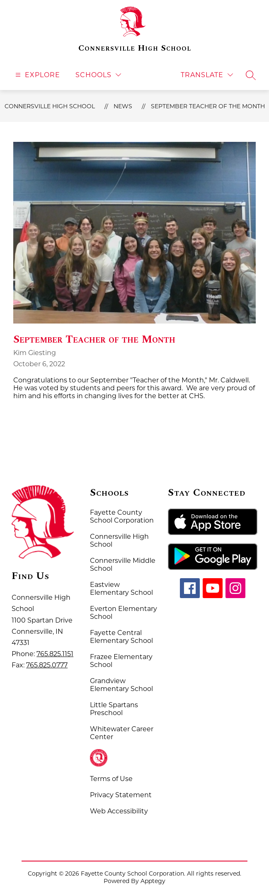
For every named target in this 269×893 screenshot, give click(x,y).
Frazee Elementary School (121, 661)
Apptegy (153, 881)
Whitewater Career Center (121, 733)
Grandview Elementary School (121, 685)
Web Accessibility (119, 811)
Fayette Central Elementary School (121, 637)
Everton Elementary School (123, 612)
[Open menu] (36, 75)
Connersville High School (50, 106)
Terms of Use (111, 779)
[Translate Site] (207, 75)
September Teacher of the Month (208, 106)
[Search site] (251, 75)
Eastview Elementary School (121, 588)
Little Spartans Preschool (114, 709)
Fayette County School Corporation (122, 516)
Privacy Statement (121, 795)
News (123, 106)
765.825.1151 (54, 654)
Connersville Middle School (122, 564)
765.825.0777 (47, 665)
